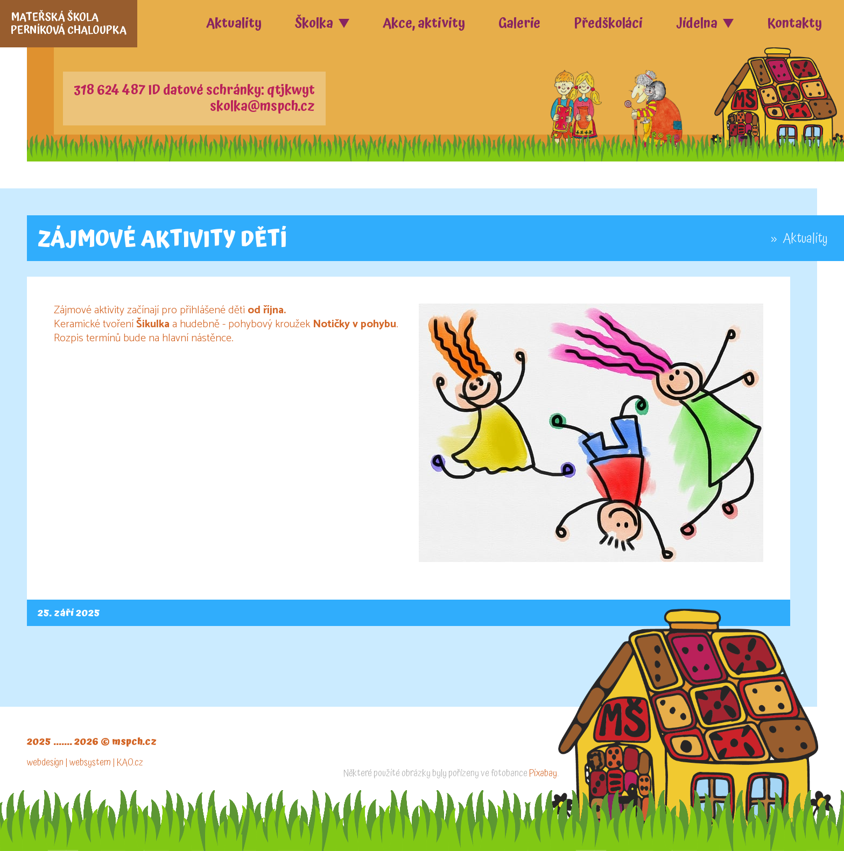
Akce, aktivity (424, 23)
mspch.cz (134, 741)
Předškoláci (608, 23)
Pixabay (543, 773)
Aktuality (234, 23)
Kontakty (794, 23)
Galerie (519, 23)
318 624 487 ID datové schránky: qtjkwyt (194, 90)
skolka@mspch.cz (262, 107)
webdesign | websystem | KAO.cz (85, 762)
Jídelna (697, 23)
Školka (314, 23)
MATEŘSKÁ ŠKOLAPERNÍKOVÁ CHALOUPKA (68, 24)
